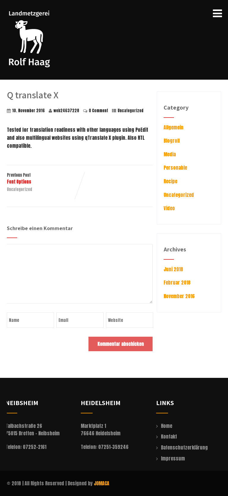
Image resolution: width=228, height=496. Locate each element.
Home (166, 425)
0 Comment (98, 110)
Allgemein (173, 127)
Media (170, 154)
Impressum (173, 458)
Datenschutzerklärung (184, 447)
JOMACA (101, 483)
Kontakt (169, 436)
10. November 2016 (28, 110)
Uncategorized (130, 110)
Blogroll (172, 140)
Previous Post (43, 178)
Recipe (170, 181)
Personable (175, 167)
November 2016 (179, 296)
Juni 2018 (173, 269)
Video (169, 208)
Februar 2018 (177, 282)
